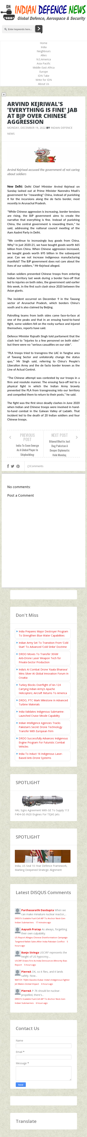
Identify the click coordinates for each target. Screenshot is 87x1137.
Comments (35, 466)
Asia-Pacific (43, 63)
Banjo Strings (30, 952)
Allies (44, 55)
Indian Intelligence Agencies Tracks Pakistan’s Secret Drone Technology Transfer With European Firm (40, 727)
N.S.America (43, 59)
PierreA (26, 971)
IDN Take (43, 75)
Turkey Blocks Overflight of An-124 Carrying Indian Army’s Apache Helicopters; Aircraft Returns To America (43, 689)
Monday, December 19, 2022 (26, 127)
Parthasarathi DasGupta (37, 910)
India (44, 47)
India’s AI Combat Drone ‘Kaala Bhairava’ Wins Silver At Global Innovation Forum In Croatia (43, 673)
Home (43, 43)
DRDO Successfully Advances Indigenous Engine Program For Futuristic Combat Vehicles (43, 742)
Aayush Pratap (31, 929)
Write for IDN (44, 80)
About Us (43, 84)
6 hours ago (47, 983)
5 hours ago (30, 964)
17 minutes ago (43, 922)
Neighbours (44, 51)
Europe (43, 71)
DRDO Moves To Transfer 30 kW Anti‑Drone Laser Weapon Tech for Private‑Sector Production (40, 658)
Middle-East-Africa (44, 67)
